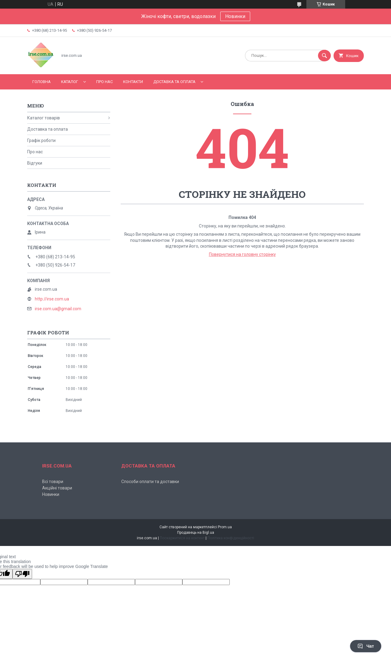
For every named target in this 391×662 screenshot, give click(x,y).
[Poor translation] (22, 574)
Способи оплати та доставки (150, 481)
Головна (41, 81)
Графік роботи (41, 140)
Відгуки (34, 163)
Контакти (133, 81)
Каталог (69, 81)
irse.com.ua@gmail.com (58, 308)
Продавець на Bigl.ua (195, 532)
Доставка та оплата (174, 81)
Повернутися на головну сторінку (242, 254)
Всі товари (52, 481)
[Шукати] (324, 55)
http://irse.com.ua (52, 298)
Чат (365, 646)
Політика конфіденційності (230, 538)
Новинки (235, 16)
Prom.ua (225, 527)
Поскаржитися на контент (182, 538)
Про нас (104, 81)
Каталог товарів (43, 117)
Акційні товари (57, 488)
